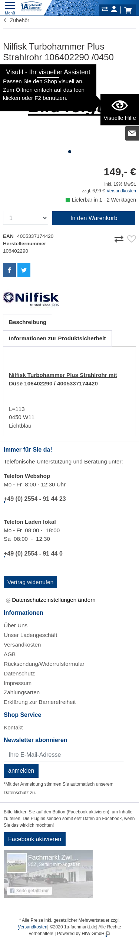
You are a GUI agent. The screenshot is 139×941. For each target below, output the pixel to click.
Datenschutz (19, 673)
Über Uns (15, 625)
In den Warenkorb (94, 218)
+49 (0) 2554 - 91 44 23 (35, 499)
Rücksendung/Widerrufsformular (44, 664)
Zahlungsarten (22, 692)
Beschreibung (27, 322)
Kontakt (13, 727)
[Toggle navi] (10, 7)
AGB (10, 654)
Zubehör (16, 20)
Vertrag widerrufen (30, 582)
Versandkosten (121, 190)
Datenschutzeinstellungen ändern (51, 600)
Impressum (18, 683)
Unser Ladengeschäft (30, 635)
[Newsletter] (64, 755)
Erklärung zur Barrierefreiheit (40, 702)
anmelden (21, 771)
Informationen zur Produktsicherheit (57, 338)
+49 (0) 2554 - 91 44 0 (33, 553)
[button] (69, 151)
